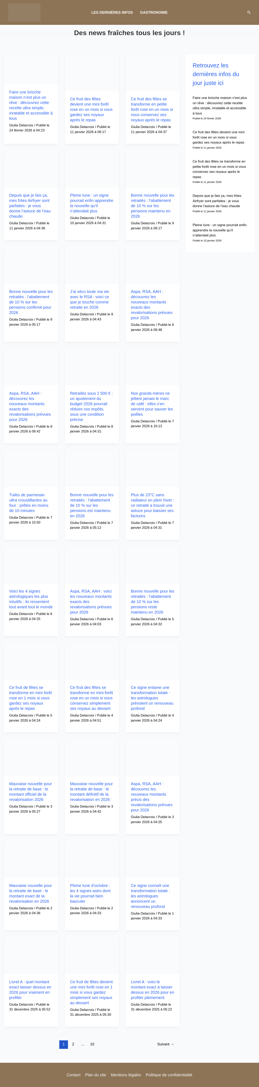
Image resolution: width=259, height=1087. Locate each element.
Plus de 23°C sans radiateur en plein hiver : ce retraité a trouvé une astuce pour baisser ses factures (152, 505)
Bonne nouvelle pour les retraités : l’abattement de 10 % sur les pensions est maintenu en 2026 (92, 505)
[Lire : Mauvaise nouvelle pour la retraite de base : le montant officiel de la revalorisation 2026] (31, 757)
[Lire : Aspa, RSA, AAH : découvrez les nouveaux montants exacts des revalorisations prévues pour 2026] (153, 265)
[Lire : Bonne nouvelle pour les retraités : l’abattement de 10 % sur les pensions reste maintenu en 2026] (153, 565)
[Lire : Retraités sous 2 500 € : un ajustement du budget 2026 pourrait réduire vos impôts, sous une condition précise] (92, 367)
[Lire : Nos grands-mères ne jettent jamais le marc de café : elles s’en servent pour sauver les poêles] (153, 367)
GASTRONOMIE (154, 12)
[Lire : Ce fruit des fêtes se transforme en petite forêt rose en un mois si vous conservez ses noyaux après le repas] (153, 72)
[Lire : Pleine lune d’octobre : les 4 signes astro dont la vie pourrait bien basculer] (92, 859)
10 (92, 1044)
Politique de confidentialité (168, 1075)
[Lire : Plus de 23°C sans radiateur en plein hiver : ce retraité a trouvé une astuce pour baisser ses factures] (153, 468)
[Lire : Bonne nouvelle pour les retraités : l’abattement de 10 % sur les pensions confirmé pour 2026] (31, 265)
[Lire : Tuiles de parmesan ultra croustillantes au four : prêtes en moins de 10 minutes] (31, 468)
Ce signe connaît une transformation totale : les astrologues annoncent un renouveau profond (150, 896)
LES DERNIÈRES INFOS (112, 12)
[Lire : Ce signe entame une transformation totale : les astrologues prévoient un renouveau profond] (153, 661)
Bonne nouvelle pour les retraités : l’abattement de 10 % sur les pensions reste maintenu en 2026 (152, 601)
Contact (74, 1075)
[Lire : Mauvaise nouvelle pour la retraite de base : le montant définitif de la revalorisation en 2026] (92, 757)
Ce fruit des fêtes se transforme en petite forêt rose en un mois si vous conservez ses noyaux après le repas (152, 109)
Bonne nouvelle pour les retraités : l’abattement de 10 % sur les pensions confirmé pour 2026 (31, 302)
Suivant (165, 1044)
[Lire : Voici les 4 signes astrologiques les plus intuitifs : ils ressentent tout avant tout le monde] (31, 565)
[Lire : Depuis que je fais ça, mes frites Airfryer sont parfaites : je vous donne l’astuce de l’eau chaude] (31, 169)
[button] (249, 12)
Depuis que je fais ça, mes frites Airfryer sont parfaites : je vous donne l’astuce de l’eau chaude (30, 205)
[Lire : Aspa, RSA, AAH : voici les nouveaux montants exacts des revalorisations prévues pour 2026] (92, 565)
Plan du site (95, 1075)
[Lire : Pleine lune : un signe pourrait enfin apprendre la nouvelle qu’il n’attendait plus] (92, 169)
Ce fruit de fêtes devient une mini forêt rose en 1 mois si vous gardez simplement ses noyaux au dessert (91, 992)
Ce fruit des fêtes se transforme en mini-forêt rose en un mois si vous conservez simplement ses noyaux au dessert (91, 698)
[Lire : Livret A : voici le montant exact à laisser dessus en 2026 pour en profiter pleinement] (153, 955)
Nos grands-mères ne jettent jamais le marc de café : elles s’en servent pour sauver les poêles (152, 404)
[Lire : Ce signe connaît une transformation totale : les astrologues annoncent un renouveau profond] (153, 859)
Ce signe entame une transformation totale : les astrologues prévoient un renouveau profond (152, 698)
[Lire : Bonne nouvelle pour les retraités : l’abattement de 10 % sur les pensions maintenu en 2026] (153, 169)
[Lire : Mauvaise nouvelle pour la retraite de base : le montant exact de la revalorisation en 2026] (31, 859)
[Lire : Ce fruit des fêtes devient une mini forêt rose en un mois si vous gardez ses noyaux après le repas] (92, 72)
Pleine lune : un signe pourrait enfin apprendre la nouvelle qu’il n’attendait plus (220, 230)
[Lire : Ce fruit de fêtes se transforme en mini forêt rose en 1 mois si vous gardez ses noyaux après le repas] (31, 661)
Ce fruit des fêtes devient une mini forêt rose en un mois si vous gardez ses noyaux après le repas (91, 109)
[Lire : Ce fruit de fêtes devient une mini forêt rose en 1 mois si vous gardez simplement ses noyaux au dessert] (92, 955)
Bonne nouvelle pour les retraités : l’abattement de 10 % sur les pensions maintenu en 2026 (152, 205)
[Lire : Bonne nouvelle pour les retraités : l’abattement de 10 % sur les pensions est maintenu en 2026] (92, 468)
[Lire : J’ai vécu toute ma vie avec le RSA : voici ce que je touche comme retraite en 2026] (92, 265)
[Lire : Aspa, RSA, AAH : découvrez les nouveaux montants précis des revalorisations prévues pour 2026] (153, 757)
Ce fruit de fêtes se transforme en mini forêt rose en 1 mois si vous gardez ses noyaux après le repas (30, 698)
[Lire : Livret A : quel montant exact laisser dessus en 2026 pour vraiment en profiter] (31, 955)
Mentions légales (125, 1075)
